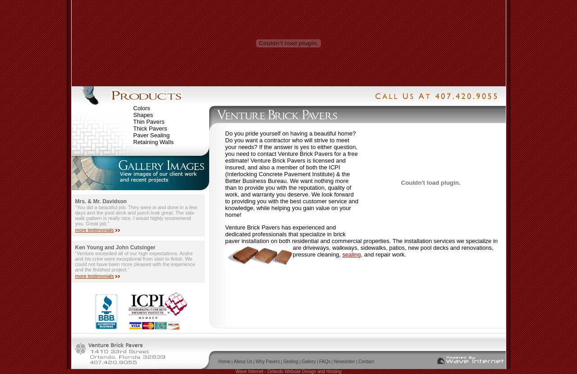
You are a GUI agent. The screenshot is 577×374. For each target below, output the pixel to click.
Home (225, 361)
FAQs (324, 361)
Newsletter (344, 361)
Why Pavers (268, 361)
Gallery (309, 361)
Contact (366, 361)
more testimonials (94, 230)
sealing (351, 254)
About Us (243, 361)
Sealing (290, 361)
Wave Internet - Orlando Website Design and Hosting (288, 371)
